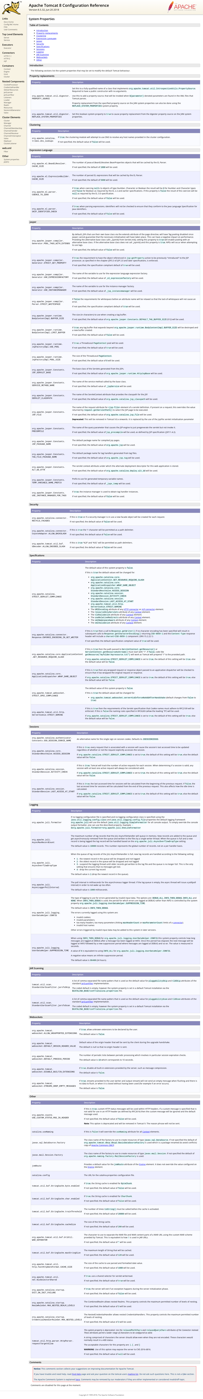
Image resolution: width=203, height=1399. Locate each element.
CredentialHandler (11, 87)
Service (7, 40)
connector (178, 922)
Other (39, 60)
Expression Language (46, 38)
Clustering (41, 35)
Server (6, 37)
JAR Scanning (42, 54)
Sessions (40, 49)
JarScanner (8, 92)
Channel (7, 125)
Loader (7, 100)
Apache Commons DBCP (102, 1145)
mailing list (133, 1374)
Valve (6, 112)
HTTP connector (131, 609)
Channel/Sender (10, 130)
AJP (5, 61)
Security (40, 43)
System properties (11, 159)
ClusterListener (10, 143)
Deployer (7, 141)
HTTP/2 (7, 58)
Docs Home (9, 22)
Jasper (39, 41)
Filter (6, 151)
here (78, 1379)
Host (6, 74)
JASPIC (6, 162)
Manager (7, 102)
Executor (7, 48)
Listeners (7, 97)
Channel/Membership (13, 128)
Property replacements (47, 33)
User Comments (10, 29)
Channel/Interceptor (12, 136)
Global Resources (11, 90)
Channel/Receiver (11, 133)
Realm (6, 105)
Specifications (42, 46)
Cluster (7, 76)
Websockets (42, 57)
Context (7, 69)
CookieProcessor (11, 84)
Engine (6, 71)
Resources (8, 107)
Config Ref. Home (11, 24)
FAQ (5, 27)
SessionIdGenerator (12, 110)
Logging (40, 52)
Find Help (76, 1374)
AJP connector (148, 609)
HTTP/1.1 (7, 56)
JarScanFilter (9, 95)
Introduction (42, 30)
